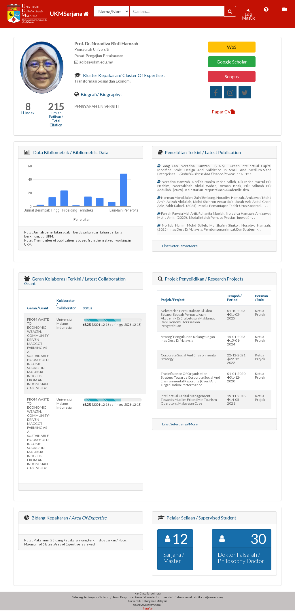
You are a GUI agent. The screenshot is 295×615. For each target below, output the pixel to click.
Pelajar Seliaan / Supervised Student (201, 517)
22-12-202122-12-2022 (236, 359)
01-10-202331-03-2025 (236, 314)
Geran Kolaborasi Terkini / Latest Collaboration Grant (75, 281)
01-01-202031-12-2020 (236, 377)
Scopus (232, 76)
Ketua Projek (260, 313)
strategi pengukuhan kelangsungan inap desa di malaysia (188, 338)
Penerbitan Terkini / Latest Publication (202, 152)
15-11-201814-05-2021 (236, 399)
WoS (232, 47)
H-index (27, 113)
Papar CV (223, 111)
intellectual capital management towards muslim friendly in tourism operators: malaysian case (189, 399)
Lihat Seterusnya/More (180, 246)
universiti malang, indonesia (64, 323)
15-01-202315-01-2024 (236, 340)
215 (56, 106)
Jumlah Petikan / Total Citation (56, 119)
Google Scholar (232, 61)
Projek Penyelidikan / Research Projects (203, 278)
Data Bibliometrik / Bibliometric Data (69, 152)
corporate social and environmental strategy (189, 357)
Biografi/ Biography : (101, 94)
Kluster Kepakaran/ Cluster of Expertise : (123, 75)
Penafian (147, 608)
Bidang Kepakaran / (69, 517)
